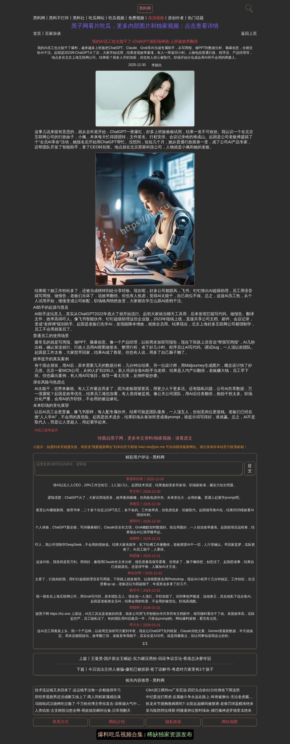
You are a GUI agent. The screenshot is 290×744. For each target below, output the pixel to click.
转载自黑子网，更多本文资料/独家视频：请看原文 (145, 438)
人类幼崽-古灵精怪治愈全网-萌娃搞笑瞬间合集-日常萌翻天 (83, 710)
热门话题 (196, 18)
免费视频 (136, 18)
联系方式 (61, 721)
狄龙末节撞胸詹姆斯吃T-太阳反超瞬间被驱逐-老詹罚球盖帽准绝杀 (199, 704)
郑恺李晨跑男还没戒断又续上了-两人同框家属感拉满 (78, 697)
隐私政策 (173, 721)
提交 (250, 468)
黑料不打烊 (59, 18)
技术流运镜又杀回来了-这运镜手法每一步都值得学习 (78, 690)
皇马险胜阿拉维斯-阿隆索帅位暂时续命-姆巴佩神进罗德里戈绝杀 (198, 710)
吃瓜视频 (116, 18)
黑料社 (79, 18)
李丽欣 (157, 65)
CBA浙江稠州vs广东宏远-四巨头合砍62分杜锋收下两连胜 (193, 690)
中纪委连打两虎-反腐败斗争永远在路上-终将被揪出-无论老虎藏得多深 (203, 697)
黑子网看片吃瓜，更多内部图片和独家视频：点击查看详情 (145, 26)
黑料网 (39, 18)
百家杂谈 (53, 33)
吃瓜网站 (97, 18)
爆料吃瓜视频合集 (120, 734)
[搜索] (248, 7)
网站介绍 (117, 721)
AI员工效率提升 (46, 430)
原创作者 (176, 18)
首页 (37, 33)
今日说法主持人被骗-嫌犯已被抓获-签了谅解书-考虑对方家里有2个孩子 (151, 669)
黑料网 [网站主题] (145, 8)
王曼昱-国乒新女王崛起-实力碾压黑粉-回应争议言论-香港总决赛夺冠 (151, 658)
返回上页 (249, 33)
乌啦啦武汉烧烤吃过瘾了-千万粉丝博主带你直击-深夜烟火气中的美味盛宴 (95, 704)
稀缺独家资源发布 (169, 734)
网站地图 (230, 721)
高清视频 (156, 18)
